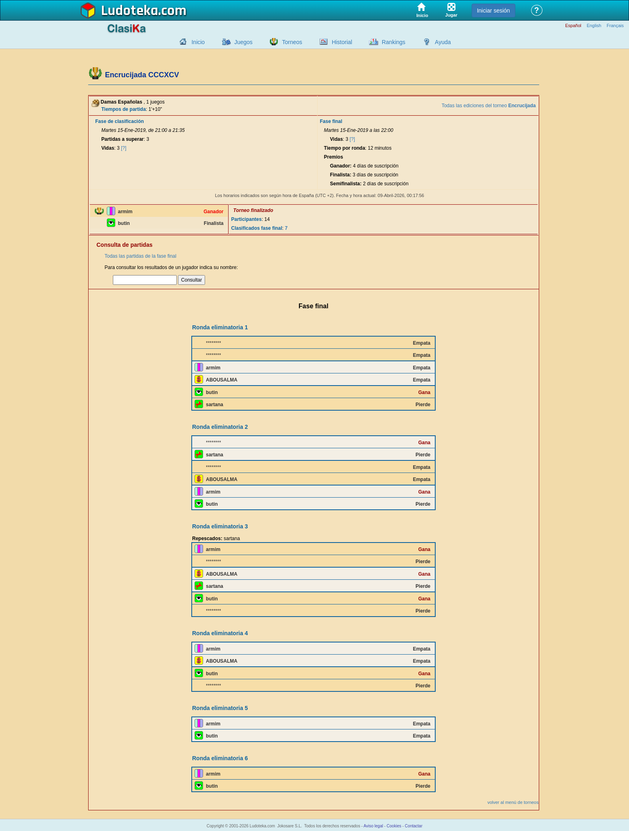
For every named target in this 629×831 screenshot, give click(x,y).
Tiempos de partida (124, 109)
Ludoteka (129, 11)
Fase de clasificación (119, 121)
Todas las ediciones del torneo (489, 105)
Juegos (243, 42)
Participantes (246, 219)
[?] (123, 148)
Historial (342, 42)
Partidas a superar (123, 139)
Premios (333, 157)
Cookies (394, 826)
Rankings (393, 42)
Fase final (331, 121)
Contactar (413, 826)
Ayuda (443, 42)
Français (615, 25)
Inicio (198, 42)
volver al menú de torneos (513, 802)
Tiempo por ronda (344, 148)
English (594, 25)
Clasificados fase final (256, 228)
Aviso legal (373, 826)
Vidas (108, 148)
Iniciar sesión (493, 10)
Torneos (292, 42)
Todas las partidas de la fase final (140, 256)
